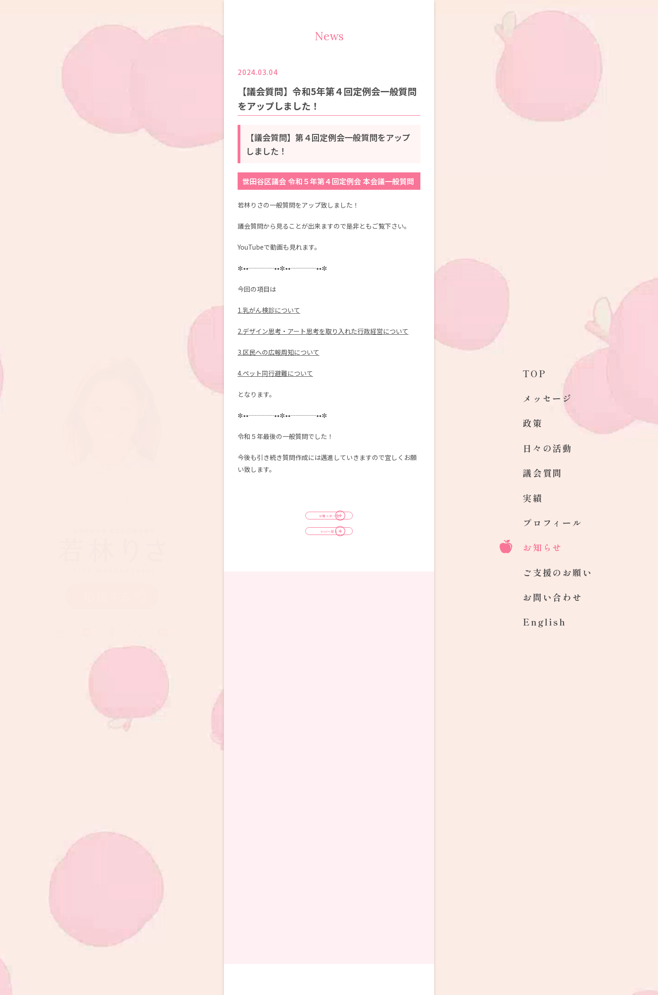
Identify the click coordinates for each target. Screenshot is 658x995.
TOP (535, 373)
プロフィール (553, 522)
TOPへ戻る (329, 554)
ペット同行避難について (275, 373)
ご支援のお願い (558, 572)
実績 (533, 498)
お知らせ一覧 (329, 523)
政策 (533, 423)
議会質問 (542, 472)
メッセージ (548, 398)
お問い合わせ (553, 597)
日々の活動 (548, 448)
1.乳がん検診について (269, 310)
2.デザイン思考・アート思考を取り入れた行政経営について (323, 331)
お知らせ (542, 547)
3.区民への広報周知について (278, 352)
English (544, 621)
